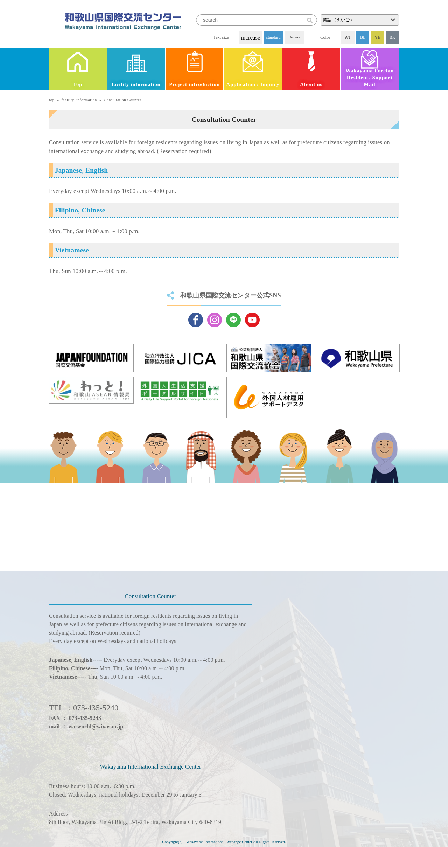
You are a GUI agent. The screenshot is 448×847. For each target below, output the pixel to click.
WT (347, 37)
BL (362, 37)
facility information (136, 84)
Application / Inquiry (253, 84)
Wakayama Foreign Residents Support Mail (369, 77)
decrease (295, 37)
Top (78, 84)
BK (393, 37)
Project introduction (194, 84)
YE (377, 37)
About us (311, 84)
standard (273, 37)
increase (250, 37)
